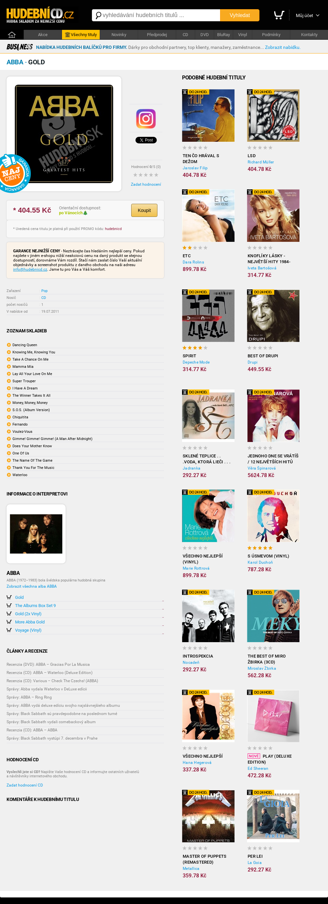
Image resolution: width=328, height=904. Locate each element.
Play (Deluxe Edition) (270, 759)
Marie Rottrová (196, 568)
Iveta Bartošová (262, 268)
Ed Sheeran (258, 768)
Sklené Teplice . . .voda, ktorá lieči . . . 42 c (207, 459)
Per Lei (255, 856)
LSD (252, 155)
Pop (44, 291)
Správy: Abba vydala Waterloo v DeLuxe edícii (47, 689)
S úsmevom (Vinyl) (268, 556)
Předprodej (157, 34)
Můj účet (304, 15)
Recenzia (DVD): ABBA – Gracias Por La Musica (48, 664)
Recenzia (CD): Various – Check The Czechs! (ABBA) (52, 681)
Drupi (252, 362)
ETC (187, 255)
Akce (43, 34)
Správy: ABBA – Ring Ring (29, 697)
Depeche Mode (196, 362)
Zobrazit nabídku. (283, 47)
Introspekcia (198, 656)
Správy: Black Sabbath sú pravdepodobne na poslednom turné (62, 713)
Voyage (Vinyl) (28, 630)
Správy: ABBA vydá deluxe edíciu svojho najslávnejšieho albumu (63, 705)
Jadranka (191, 468)
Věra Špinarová (262, 468)
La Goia (255, 862)
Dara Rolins (193, 262)
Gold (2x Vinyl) (28, 613)
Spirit (189, 355)
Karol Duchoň (260, 562)
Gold (19, 597)
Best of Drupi (263, 355)
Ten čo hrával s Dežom (201, 158)
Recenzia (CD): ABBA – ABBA (32, 730)
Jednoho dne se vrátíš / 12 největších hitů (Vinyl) (273, 459)
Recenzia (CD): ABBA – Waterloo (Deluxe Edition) (49, 672)
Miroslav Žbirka (262, 668)
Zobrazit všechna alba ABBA (32, 586)
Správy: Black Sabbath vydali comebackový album (51, 722)
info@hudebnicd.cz (30, 269)
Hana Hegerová (197, 762)
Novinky (119, 34)
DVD (204, 34)
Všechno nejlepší (203, 756)
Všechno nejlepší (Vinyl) (203, 559)
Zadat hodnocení (146, 184)
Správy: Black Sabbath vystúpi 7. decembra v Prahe (52, 738)
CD (185, 34)
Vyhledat (240, 15)
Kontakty (309, 34)
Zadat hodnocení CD (25, 785)
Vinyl (242, 34)
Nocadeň (191, 662)
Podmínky (271, 34)
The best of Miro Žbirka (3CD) (267, 659)
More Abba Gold (30, 622)
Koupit (144, 210)
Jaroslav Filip (195, 168)
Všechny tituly (81, 34)
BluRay (223, 34)
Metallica (191, 868)
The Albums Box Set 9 (35, 605)
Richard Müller (261, 162)
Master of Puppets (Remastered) (204, 859)
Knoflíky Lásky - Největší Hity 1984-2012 (269, 259)
